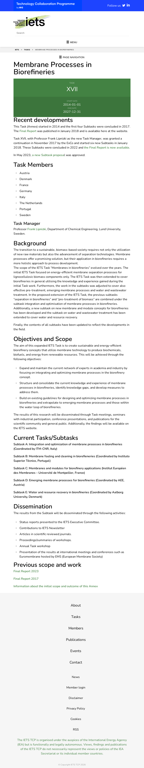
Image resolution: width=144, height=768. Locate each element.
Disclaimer (76, 698)
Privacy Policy (76, 708)
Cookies (75, 719)
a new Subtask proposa (48, 155)
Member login (75, 687)
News (76, 677)
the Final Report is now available (106, 148)
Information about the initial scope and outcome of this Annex (56, 586)
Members (75, 628)
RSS (76, 729)
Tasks (75, 616)
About (76, 605)
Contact (76, 662)
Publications (76, 639)
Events (75, 651)
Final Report (28, 131)
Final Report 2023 (26, 571)
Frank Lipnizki (36, 229)
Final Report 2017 (26, 579)
